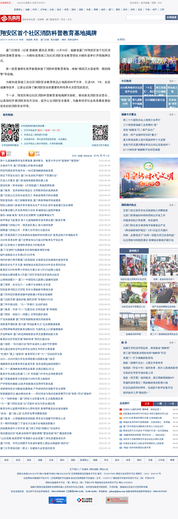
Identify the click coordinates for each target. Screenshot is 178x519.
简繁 (154, 3)
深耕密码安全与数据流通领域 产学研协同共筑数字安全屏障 (33, 388)
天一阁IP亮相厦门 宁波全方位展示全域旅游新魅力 (27, 423)
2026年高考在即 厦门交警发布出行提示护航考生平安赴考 (31, 240)
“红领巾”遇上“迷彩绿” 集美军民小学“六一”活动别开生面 (31, 354)
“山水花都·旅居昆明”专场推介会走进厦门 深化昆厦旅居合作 (33, 438)
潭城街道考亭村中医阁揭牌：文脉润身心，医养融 (146, 422)
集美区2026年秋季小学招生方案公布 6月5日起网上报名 (30, 269)
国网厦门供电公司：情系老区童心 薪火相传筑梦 (26, 225)
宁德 (147, 9)
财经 (139, 460)
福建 (27, 9)
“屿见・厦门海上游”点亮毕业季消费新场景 (23, 413)
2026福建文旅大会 (155, 100)
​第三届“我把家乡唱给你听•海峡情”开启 (144, 353)
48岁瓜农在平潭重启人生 (133, 306)
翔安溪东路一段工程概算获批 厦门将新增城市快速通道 (30, 200)
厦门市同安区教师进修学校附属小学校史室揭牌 (26, 294)
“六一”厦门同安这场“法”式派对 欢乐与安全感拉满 (27, 403)
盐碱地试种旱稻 (133, 334)
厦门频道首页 (52, 19)
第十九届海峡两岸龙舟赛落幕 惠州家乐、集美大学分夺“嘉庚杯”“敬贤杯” (40, 160)
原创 (6, 460)
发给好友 (88, 156)
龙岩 (140, 9)
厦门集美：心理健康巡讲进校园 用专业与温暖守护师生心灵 (33, 418)
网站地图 (94, 469)
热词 (18, 460)
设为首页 (134, 3)
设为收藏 (145, 3)
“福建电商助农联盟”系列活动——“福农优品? (144, 435)
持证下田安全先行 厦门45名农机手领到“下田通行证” (29, 175)
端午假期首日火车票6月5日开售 (17, 255)
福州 (103, 9)
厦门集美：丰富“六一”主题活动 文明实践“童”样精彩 (28, 309)
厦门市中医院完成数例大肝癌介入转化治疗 (143, 426)
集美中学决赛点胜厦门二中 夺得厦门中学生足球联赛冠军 (31, 374)
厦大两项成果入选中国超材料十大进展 (144, 139)
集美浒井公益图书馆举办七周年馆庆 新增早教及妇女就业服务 (34, 408)
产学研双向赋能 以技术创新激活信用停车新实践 (26, 383)
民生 (63, 19)
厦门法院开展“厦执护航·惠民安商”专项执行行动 (26, 299)
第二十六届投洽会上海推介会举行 (141, 120)
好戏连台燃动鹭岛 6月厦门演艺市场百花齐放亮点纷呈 (29, 274)
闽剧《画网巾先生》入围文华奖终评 (143, 363)
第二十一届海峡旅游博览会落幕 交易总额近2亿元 (27, 369)
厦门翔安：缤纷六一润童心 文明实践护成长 (24, 314)
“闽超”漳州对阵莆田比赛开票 (137, 447)
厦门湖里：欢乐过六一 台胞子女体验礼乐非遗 (25, 284)
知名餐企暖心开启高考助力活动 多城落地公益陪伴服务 (30, 210)
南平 (155, 9)
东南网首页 (5, 3)
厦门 (111, 9)
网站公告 (104, 469)
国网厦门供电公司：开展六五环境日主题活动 (25, 230)
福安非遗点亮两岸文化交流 (133, 279)
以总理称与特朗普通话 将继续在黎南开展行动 (148, 240)
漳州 (133, 9)
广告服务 (84, 469)
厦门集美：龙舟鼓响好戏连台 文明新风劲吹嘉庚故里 (29, 190)
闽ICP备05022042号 (61, 473)
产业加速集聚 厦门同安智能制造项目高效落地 (25, 319)
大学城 (43, 9)
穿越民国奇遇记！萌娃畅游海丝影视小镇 (145, 382)
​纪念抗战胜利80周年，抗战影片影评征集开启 (148, 387)
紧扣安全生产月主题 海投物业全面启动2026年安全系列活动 (33, 264)
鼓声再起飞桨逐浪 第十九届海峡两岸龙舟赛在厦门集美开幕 (33, 220)
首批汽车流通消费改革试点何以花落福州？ (146, 144)
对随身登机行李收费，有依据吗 (140, 220)
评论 (106, 460)
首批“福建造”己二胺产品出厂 (139, 130)
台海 (52, 9)
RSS (160, 3)
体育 (66, 9)
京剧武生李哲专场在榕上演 (138, 372)
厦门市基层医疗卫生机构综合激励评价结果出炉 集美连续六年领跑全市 (39, 235)
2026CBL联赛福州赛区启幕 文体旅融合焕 (142, 418)
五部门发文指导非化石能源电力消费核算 (145, 210)
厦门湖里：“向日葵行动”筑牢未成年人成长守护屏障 (28, 344)
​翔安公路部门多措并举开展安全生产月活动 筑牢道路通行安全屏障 (36, 205)
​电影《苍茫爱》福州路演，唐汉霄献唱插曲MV (148, 377)
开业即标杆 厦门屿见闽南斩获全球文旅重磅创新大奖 (29, 334)
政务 (29, 460)
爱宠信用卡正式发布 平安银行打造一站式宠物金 (145, 430)
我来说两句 (73, 39)
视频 (95, 460)
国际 (81, 9)
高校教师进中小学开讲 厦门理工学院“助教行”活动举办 (30, 428)
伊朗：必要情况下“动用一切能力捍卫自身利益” (149, 235)
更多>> (172, 81)
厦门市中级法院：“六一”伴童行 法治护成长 (24, 304)
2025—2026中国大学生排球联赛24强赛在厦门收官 (27, 359)
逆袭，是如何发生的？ (164, 279)
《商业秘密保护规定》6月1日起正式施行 (145, 230)
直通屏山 (18, 9)
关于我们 (74, 469)
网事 (96, 9)
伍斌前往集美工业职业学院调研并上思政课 (143, 443)
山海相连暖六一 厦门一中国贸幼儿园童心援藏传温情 (29, 279)
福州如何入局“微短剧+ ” (136, 392)
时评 (35, 9)
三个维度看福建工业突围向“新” (140, 125)
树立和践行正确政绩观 (161, 91)
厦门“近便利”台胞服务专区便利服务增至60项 (25, 250)
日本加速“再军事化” (172, 104)
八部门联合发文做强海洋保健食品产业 (144, 225)
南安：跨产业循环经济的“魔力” (140, 135)
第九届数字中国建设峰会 (137, 104)
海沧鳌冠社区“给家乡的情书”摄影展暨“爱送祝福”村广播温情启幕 (36, 433)
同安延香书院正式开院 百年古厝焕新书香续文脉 (26, 289)
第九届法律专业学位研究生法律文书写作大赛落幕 (27, 349)
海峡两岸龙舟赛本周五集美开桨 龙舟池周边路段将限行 (30, 364)
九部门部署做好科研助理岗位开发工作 (144, 215)
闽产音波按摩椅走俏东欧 (164, 306)
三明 (162, 9)
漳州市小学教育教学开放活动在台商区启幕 (143, 439)
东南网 (40, 19)
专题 (88, 9)
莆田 (118, 9)
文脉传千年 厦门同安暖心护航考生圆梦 (21, 165)
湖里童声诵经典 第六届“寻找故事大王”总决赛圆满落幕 (30, 324)
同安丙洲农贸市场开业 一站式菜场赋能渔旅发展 (26, 170)
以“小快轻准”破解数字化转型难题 (141, 149)
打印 (74, 156)
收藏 (80, 156)
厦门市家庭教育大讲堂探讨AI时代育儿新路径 (25, 379)
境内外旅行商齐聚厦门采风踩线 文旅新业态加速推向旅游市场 (34, 260)
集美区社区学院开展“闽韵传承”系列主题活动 (25, 339)
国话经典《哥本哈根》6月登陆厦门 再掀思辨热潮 (27, 185)
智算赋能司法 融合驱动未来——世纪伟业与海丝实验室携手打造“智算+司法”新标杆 (45, 393)
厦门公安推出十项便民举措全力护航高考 (22, 245)
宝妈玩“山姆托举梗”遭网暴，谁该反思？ (142, 409)
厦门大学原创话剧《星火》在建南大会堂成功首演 (27, 448)
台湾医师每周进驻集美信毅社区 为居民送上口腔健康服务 (31, 329)
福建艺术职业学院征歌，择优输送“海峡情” (146, 348)
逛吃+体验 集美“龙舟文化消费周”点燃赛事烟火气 (27, 215)
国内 (74, 9)
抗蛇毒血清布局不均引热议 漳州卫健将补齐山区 (145, 413)
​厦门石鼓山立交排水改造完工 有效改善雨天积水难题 (29, 195)
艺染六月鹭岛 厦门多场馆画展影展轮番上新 (24, 180)
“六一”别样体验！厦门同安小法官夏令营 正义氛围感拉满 (31, 398)
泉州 (125, 9)
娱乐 (59, 9)
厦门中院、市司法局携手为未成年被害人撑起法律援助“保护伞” (34, 443)
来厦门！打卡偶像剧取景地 (138, 358)
